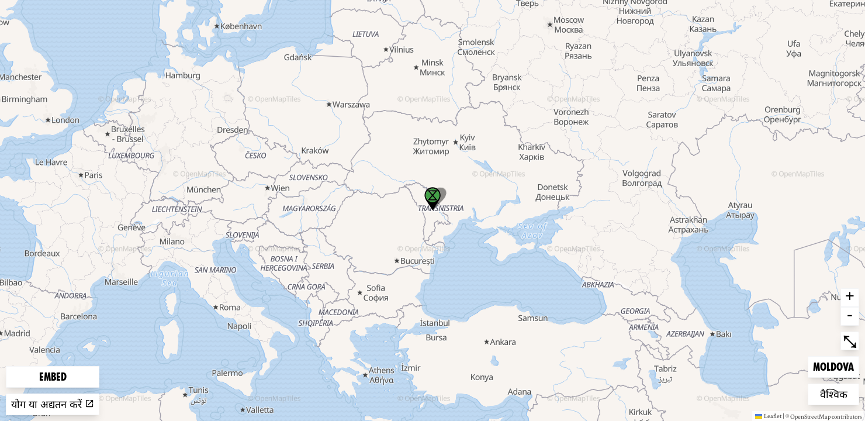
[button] (432, 198)
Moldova (833, 365)
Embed (53, 377)
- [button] (849, 316)
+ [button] (849, 297)
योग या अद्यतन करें (52, 404)
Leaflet (768, 416)
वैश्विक (838, 393)
